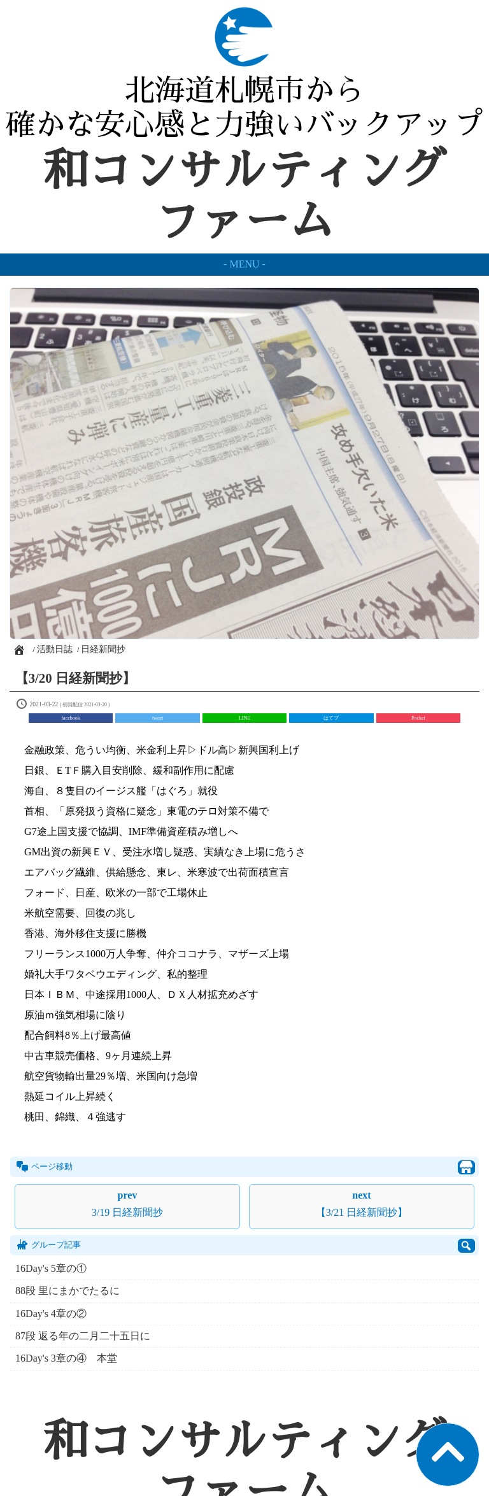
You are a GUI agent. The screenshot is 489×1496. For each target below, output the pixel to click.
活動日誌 (55, 649)
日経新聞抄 (103, 649)
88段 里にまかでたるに (67, 1290)
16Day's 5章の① (51, 1268)
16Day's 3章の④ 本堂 (66, 1358)
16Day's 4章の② (51, 1313)
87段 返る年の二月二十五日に (82, 1335)
